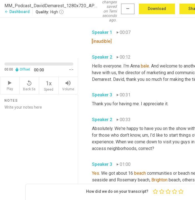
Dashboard (17, 11)
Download (157, 8)
